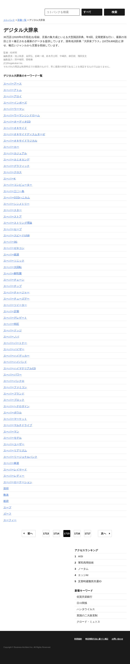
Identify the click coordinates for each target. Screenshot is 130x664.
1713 (46, 533)
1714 (56, 533)
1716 (77, 533)
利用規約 (78, 639)
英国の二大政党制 (87, 615)
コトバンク (20, 12)
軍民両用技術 (84, 562)
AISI (79, 556)
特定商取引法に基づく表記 (96, 639)
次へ (103, 533)
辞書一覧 (21, 20)
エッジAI (81, 575)
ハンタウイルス (86, 609)
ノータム (81, 569)
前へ (30, 533)
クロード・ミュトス (88, 621)
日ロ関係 (82, 602)
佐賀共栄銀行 (84, 596)
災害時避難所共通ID (88, 581)
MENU (6, 3)
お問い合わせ (117, 639)
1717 (87, 533)
